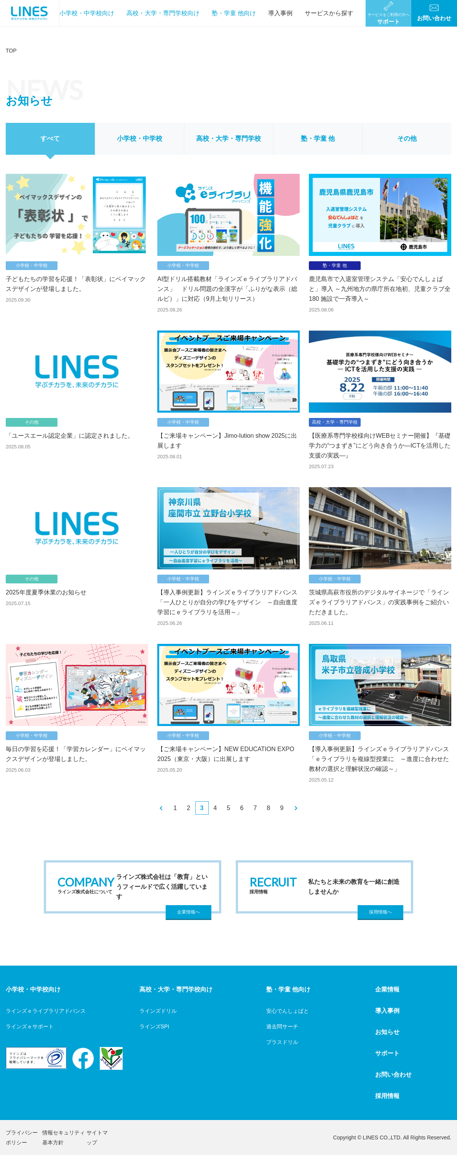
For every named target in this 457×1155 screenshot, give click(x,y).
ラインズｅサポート (30, 1026)
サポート (387, 1053)
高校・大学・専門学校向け (163, 13)
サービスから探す (329, 13)
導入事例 (280, 13)
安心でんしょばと (287, 1011)
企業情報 (387, 989)
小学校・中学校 (139, 138)
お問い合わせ (393, 1074)
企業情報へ (188, 912)
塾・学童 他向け (234, 13)
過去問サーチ (282, 1026)
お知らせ (387, 1032)
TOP (11, 51)
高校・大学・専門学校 (228, 138)
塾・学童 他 (318, 138)
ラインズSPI (154, 1026)
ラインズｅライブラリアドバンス (46, 1011)
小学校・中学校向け (86, 13)
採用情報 (387, 1096)
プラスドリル (282, 1042)
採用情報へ (380, 912)
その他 (407, 138)
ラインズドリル (158, 1011)
